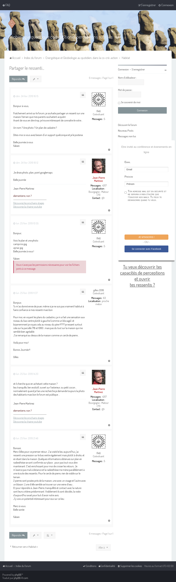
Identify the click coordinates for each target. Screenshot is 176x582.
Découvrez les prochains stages (28, 203)
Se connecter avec (146, 249)
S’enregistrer (138, 69)
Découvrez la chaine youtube (27, 206)
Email (127, 162)
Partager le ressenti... (26, 68)
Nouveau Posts (125, 130)
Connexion (123, 69)
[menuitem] (6, 5)
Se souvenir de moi (130, 102)
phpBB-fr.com (21, 578)
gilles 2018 (98, 290)
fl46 (99, 111)
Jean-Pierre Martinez (98, 179)
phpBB (18, 574)
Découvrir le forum (127, 125)
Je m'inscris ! (146, 237)
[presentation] (149, 218)
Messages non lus (127, 136)
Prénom (129, 176)
